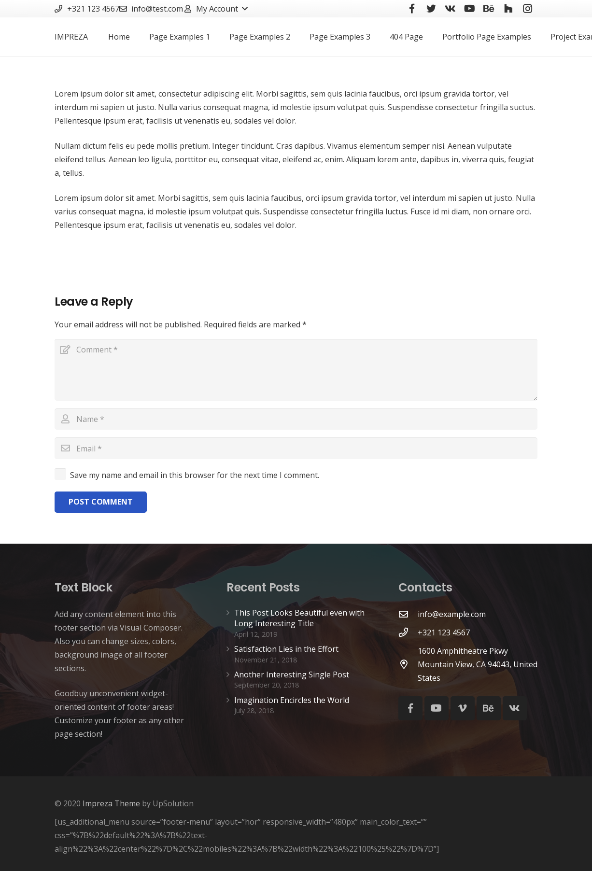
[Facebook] (410, 708)
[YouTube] (436, 708)
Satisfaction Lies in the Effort (286, 649)
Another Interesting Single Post (291, 674)
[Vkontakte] (515, 708)
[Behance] (489, 708)
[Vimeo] (463, 708)
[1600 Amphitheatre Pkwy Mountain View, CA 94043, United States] (408, 664)
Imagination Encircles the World (291, 700)
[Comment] (296, 370)
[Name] (296, 419)
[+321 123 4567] (408, 632)
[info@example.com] (408, 613)
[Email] (296, 448)
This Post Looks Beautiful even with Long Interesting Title (299, 618)
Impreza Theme (111, 803)
